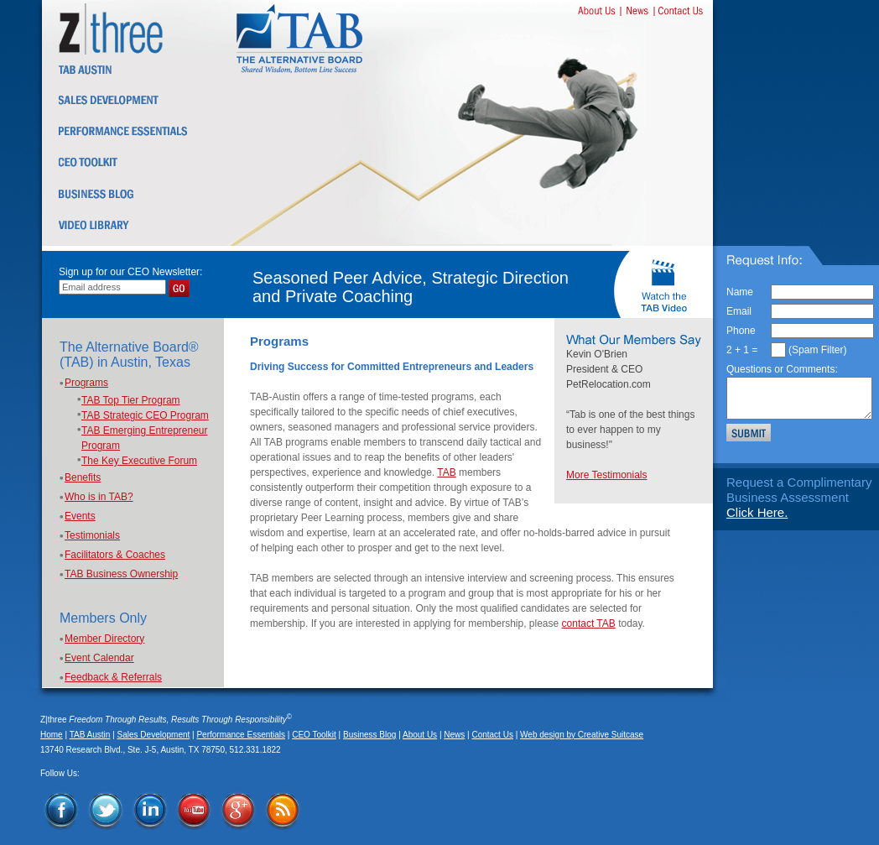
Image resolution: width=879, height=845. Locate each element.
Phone (741, 330)
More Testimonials (606, 475)
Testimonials (92, 535)
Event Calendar (99, 658)
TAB (446, 472)
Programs (86, 383)
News (454, 734)
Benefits (83, 477)
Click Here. (757, 512)
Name (739, 292)
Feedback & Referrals (113, 677)
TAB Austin (90, 734)
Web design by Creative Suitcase (581, 734)
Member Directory (104, 638)
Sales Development (153, 734)
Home (51, 734)
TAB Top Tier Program (130, 400)
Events (80, 516)
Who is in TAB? (99, 497)
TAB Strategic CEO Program (145, 415)
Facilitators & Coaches (115, 555)
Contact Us (491, 734)
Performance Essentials (240, 734)
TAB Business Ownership (121, 574)
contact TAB (589, 623)
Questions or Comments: (782, 369)
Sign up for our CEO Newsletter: (130, 272)
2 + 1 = (741, 350)
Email (739, 311)
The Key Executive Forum (139, 461)
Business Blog (369, 734)
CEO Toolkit (314, 734)
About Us (420, 734)
